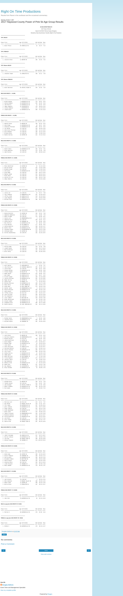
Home (46, 550)
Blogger (49, 594)
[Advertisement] (46, 5)
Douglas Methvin (7, 585)
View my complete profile (8, 590)
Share (4, 534)
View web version (46, 554)
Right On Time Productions (21, 11)
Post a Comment (7, 544)
